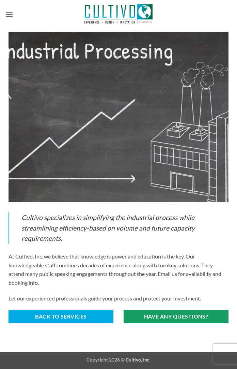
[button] (9, 14)
